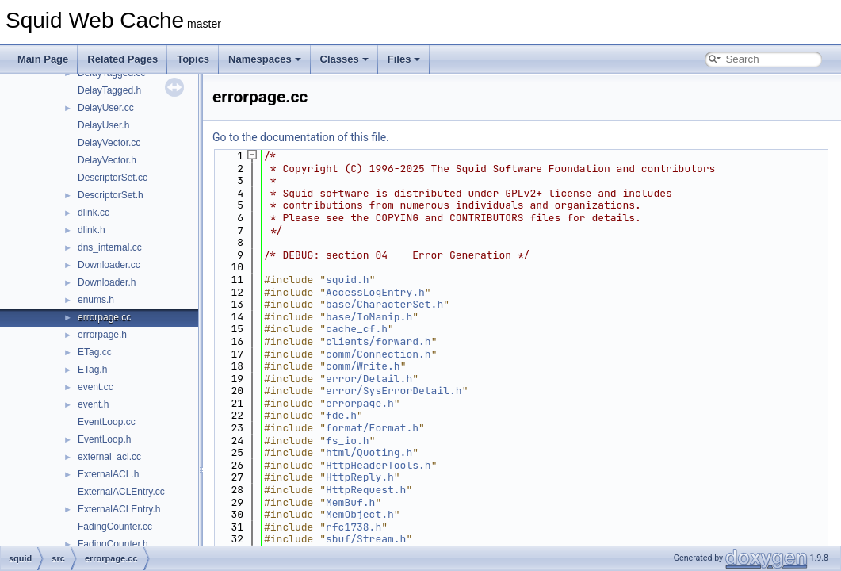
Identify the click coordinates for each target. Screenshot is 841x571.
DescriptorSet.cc (112, 177)
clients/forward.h (378, 341)
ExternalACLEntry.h (119, 509)
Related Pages (122, 59)
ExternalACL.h (108, 474)
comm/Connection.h (378, 354)
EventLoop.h (104, 439)
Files (404, 59)
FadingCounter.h (113, 544)
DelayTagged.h (109, 90)
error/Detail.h (369, 378)
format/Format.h (372, 428)
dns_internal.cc (110, 247)
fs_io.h (347, 440)
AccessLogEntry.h (375, 292)
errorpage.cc (104, 317)
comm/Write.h (363, 366)
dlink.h (91, 230)
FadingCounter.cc (115, 526)
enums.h (96, 299)
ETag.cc (95, 352)
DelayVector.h (107, 160)
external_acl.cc (109, 456)
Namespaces (264, 59)
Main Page (42, 59)
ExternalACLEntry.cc (121, 491)
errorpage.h (102, 334)
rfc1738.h (353, 527)
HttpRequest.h (366, 489)
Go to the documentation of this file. (300, 137)
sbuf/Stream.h (366, 539)
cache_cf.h (357, 328)
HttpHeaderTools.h (378, 465)
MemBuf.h (350, 502)
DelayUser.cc (106, 107)
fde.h (341, 415)
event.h (93, 404)
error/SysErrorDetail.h (394, 390)
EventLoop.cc (107, 421)
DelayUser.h (103, 125)
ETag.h (92, 369)
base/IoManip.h (369, 317)
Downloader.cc (109, 264)
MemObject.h (360, 514)
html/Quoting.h (369, 452)
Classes (344, 59)
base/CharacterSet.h (384, 304)
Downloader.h (107, 282)
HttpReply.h (360, 477)
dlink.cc (93, 212)
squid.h (347, 279)
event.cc (95, 387)
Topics (193, 59)
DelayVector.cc (109, 142)
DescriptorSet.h (110, 195)
